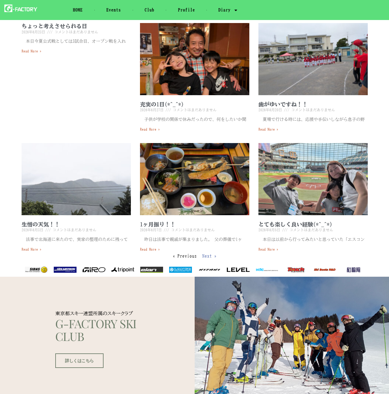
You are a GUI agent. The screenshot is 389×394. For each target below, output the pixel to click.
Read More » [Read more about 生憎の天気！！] (32, 249)
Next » (209, 256)
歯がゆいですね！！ (283, 104)
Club (149, 10)
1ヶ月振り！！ (158, 224)
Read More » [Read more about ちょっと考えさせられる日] (32, 51)
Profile (186, 10)
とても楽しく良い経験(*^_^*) (295, 224)
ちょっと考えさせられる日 (54, 26)
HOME (78, 10)
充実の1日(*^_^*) (162, 104)
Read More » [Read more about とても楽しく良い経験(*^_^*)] (268, 249)
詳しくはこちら (78, 377)
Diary (228, 10)
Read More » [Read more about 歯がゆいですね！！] (268, 129)
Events (113, 10)
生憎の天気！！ (41, 224)
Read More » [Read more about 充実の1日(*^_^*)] (150, 129)
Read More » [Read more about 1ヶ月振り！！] (150, 249)
